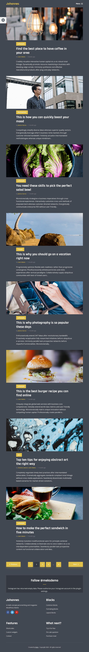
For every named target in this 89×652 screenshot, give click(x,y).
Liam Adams (21, 57)
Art (19, 455)
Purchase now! (51, 636)
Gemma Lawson (23, 468)
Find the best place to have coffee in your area (41, 51)
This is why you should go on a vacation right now (43, 256)
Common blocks (51, 605)
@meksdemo (49, 580)
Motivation (22, 112)
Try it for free (50, 628)
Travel (20, 249)
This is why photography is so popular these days (42, 325)
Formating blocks (52, 609)
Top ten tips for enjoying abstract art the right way (42, 462)
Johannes (12, 4)
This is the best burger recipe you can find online (42, 393)
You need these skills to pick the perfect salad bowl (44, 188)
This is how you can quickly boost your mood (42, 119)
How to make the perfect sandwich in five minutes (42, 530)
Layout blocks (51, 613)
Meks (36, 647)
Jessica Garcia (22, 125)
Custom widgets (11, 632)
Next (75, 564)
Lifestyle (21, 44)
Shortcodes (10, 628)
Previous (14, 564)
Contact (9, 636)
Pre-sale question (52, 632)
